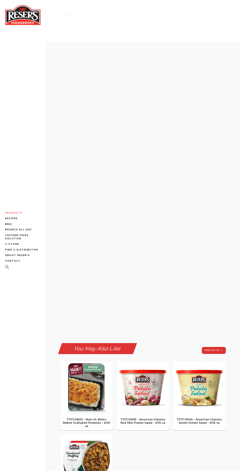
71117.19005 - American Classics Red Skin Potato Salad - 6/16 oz (142, 421)
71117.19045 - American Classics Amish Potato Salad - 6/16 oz (199, 421)
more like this (214, 350)
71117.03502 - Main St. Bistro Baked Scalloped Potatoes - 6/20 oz (86, 423)
